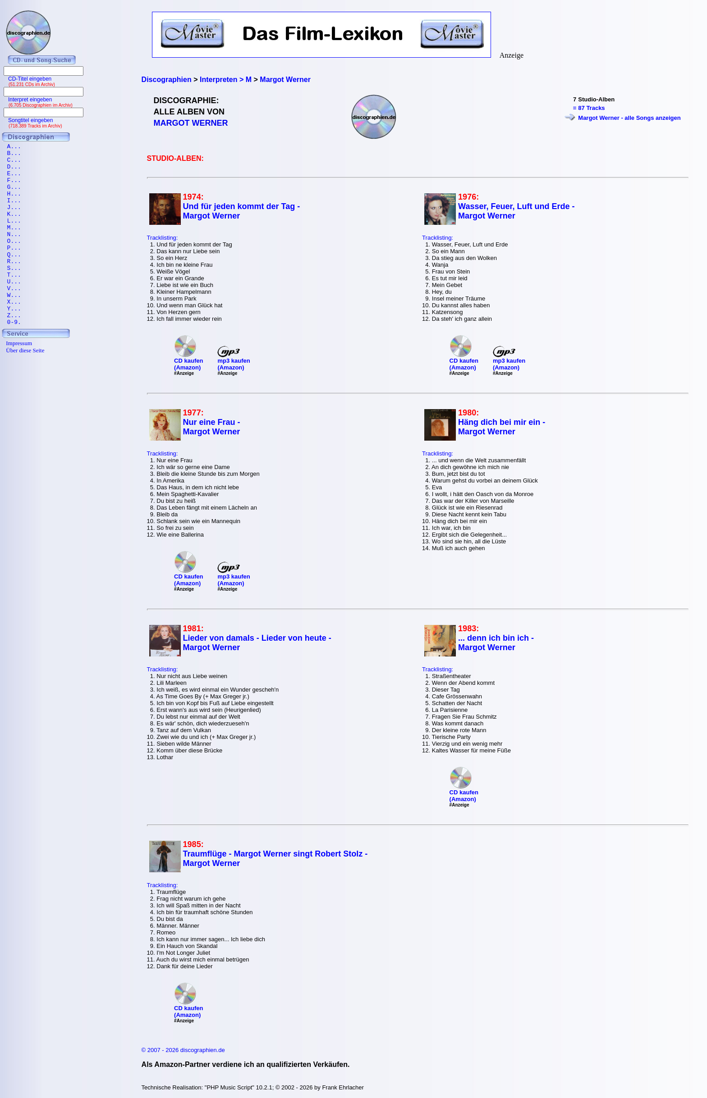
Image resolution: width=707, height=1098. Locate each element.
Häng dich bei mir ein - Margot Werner (501, 427)
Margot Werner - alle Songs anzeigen (629, 117)
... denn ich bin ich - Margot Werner (496, 642)
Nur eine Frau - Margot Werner (211, 427)
